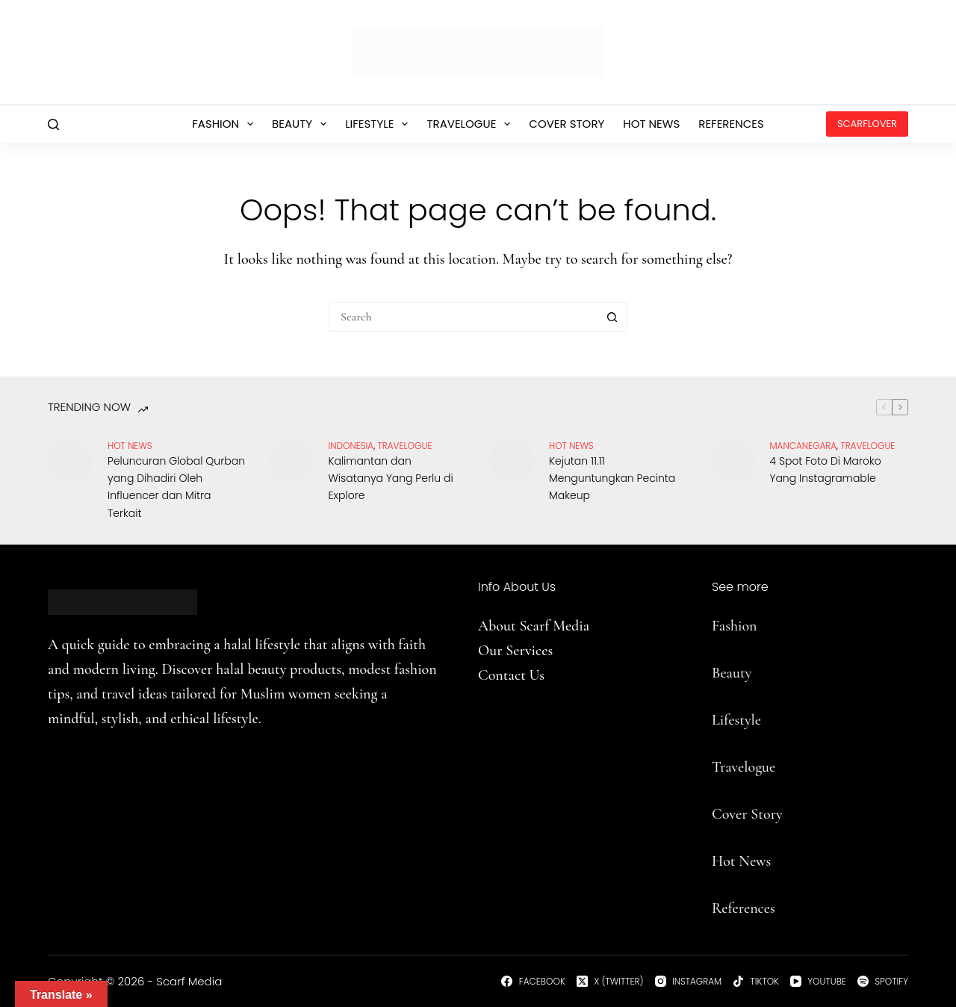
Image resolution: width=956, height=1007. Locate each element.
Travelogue (471, 124)
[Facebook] (533, 981)
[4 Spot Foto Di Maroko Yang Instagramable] (732, 461)
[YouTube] (818, 981)
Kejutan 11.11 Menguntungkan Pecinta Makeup (612, 478)
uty (742, 673)
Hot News (651, 123)
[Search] (53, 124)
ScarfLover (867, 124)
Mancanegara (803, 445)
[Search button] (612, 317)
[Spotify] (882, 981)
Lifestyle (379, 124)
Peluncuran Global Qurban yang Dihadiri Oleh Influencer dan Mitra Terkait (176, 486)
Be (719, 673)
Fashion (225, 124)
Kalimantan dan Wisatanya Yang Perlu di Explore (391, 478)
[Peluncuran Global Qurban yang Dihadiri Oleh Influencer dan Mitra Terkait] (70, 461)
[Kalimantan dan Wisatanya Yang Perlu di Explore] (291, 461)
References (731, 123)
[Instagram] (688, 981)
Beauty (302, 124)
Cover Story (566, 123)
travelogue (405, 445)
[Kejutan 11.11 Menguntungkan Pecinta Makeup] (511, 461)
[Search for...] (463, 317)
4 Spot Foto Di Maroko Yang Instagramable (825, 469)
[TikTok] (756, 981)
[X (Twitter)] (610, 981)
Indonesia (351, 445)
